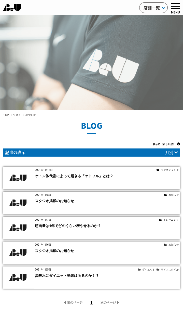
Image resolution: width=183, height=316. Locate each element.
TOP (6, 115)
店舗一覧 (154, 8)
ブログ (17, 115)
